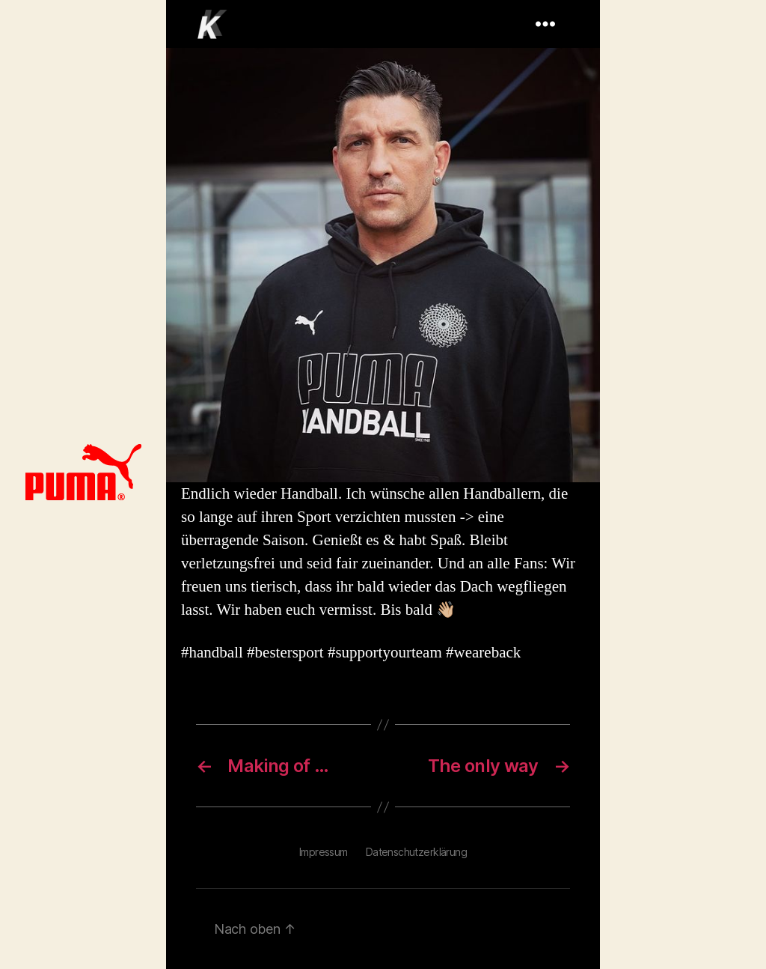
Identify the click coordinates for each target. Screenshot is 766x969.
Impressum (323, 851)
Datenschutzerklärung (416, 851)
